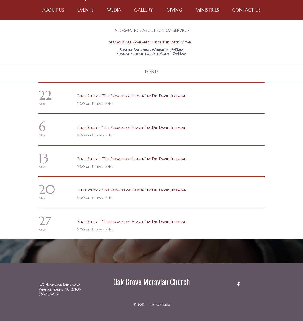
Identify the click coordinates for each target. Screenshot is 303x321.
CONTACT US (246, 10)
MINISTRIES (207, 10)
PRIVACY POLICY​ (161, 304)
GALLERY (143, 10)
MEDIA (114, 10)
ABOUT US (53, 10)
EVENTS (85, 10)
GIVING (174, 10)
